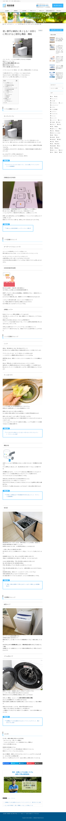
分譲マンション (54, 128)
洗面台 (59, 139)
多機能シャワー (9, 90)
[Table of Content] (16, 81)
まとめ (5, 102)
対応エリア (23, 813)
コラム (40, 30)
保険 (52, 126)
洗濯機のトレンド (7, 98)
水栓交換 (53, 137)
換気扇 (58, 130)
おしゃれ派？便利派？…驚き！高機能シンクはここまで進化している (19, 805)
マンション (53, 115)
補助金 (57, 148)
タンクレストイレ (54, 105)
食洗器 (7, 97)
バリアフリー (53, 111)
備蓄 (57, 126)
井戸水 (59, 124)
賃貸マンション (54, 150)
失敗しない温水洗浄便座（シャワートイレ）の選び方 (18, 228)
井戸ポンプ (53, 124)
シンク (7, 93)
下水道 (59, 122)
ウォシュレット (54, 98)
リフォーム (13, 798)
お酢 (56, 96)
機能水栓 (8, 95)
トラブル (53, 107)
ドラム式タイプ (9, 101)
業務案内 (9, 813)
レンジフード (53, 120)
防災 (57, 152)
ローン (60, 120)
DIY (52, 96)
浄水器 (52, 141)
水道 (58, 137)
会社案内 (5, 813)
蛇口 (59, 145)
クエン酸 (53, 100)
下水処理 (53, 122)
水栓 (57, 135)
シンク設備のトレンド (8, 91)
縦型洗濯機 (53, 145)
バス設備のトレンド (8, 86)
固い (61, 128)
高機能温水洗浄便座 (10, 85)
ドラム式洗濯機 (54, 109)
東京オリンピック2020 (55, 133)
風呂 (61, 152)
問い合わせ (37, 813)
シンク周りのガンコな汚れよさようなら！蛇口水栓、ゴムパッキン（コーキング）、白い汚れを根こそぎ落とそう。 (59, 49)
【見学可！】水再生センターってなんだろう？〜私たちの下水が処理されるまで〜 (59, 59)
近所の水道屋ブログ (30, 813)
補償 (52, 148)
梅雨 (52, 135)
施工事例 (13, 813)
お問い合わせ (58, 5)
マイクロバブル (54, 113)
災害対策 (57, 143)
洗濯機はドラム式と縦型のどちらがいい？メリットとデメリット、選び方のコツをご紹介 (23, 802)
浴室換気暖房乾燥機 (10, 89)
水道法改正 (53, 139)
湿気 (52, 143)
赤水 (52, 152)
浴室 (57, 141)
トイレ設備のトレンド (8, 82)
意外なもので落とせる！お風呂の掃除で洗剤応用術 (59, 39)
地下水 (52, 130)
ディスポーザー (9, 94)
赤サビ (61, 150)
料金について (18, 813)
